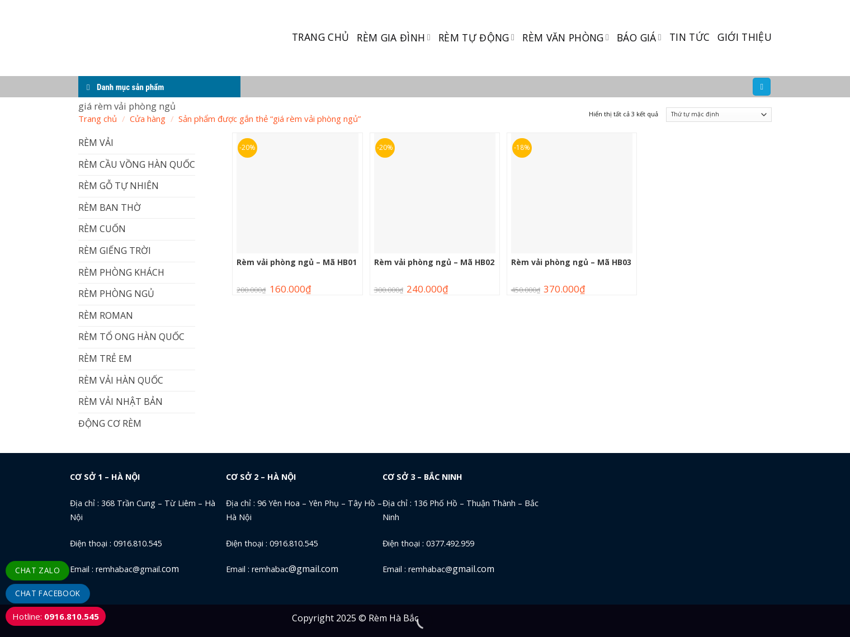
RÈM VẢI (96, 142)
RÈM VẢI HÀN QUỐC (120, 380)
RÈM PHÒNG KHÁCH (121, 272)
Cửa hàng (148, 118)
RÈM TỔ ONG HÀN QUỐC (131, 337)
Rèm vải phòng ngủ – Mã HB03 (571, 262)
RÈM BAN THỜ (109, 207)
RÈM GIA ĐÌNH (394, 37)
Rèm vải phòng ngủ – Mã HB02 (434, 262)
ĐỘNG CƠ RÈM (109, 423)
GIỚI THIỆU (744, 37)
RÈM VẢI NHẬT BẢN (120, 401)
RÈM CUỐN (102, 229)
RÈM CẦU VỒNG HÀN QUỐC (136, 164)
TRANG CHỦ (320, 37)
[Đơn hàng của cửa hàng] (719, 114)
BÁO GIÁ (639, 37)
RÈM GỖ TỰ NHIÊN (118, 186)
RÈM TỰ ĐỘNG (476, 37)
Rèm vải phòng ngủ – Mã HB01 (297, 262)
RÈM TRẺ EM (105, 358)
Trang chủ (97, 118)
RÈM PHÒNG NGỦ (116, 293)
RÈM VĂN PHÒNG (565, 37)
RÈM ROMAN (105, 315)
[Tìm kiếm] (762, 87)
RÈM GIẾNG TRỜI (114, 250)
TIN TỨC (689, 37)
